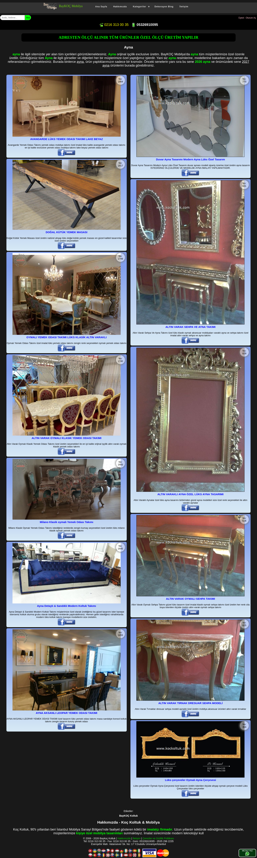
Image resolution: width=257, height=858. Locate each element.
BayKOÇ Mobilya (71, 6)
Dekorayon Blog (164, 6)
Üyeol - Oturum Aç (247, 18)
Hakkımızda (120, 6)
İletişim (184, 6)
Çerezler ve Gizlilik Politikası (158, 838)
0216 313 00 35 (114, 25)
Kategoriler (139, 6)
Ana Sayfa (101, 6)
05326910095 (144, 25)
